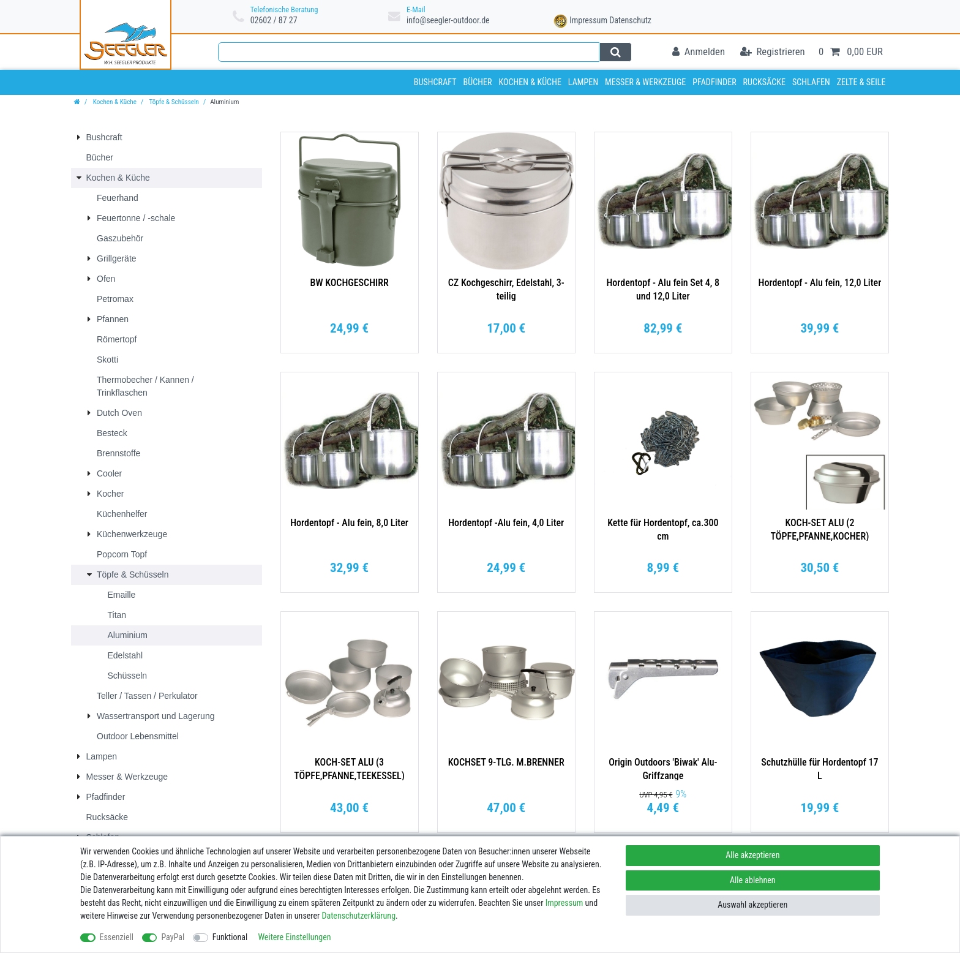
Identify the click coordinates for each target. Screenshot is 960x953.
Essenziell (116, 937)
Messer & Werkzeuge (645, 82)
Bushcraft (435, 82)
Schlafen (811, 82)
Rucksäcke (764, 82)
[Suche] (615, 52)
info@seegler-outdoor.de (448, 20)
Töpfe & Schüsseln (173, 102)
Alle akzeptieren (752, 855)
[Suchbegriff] (408, 52)
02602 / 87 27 (274, 20)
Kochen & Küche (529, 82)
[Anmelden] (699, 52)
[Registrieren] (772, 52)
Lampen (583, 82)
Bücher (477, 82)
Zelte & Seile (861, 82)
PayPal (172, 937)
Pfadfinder (714, 82)
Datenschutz (630, 20)
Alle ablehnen (753, 880)
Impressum (588, 20)
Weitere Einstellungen (294, 937)
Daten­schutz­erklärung (359, 916)
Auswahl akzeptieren (752, 905)
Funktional (230, 937)
